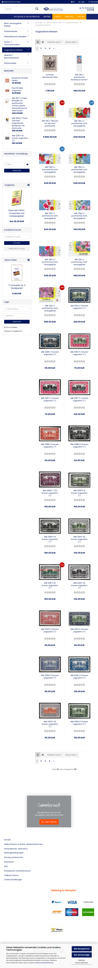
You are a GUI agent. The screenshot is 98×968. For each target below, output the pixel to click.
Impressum (9, 862)
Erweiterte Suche (17, 249)
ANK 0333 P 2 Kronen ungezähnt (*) (50, 630)
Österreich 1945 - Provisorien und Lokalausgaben (16, 213)
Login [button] (81, 2)
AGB (6, 866)
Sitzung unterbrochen (13, 857)
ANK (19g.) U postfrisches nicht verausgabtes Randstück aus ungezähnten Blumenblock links (79, 216)
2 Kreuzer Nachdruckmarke (49, 75)
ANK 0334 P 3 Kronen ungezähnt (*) (79, 630)
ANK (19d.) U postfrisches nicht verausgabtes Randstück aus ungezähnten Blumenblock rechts (50, 169)
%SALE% (57, 16)
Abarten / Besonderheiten (11, 56)
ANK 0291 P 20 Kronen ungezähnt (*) (79, 539)
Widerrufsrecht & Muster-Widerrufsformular (23, 844)
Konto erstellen (10, 327)
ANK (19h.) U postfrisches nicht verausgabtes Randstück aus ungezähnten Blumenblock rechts (50, 262)
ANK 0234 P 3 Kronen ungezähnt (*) (79, 306)
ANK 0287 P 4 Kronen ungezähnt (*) (79, 353)
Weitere (46, 16)
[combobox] (54, 42)
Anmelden (17, 170)
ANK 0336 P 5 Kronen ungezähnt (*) (50, 676)
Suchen (80, 16)
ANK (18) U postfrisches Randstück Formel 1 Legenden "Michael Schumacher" (79, 77)
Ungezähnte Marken (13, 50)
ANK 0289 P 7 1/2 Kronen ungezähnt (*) (50, 493)
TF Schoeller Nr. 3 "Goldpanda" (16, 287)
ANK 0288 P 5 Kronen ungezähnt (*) (50, 445)
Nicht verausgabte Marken (13, 24)
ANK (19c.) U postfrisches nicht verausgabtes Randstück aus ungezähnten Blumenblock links (79, 123)
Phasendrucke (10, 31)
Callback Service (11, 875)
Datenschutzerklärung (44, 963)
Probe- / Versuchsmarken (12, 43)
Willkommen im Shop (11, 2)
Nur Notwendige (82, 955)
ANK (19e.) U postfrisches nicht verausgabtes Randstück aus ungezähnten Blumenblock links (79, 169)
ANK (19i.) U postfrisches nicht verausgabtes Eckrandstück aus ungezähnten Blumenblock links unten (79, 262)
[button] (73, 2)
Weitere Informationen (81, 961)
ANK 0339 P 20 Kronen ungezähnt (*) (50, 724)
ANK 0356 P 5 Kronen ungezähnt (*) (79, 722)
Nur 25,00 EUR (17, 221)
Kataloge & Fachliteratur (27, 16)
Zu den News (49, 821)
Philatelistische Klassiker (15, 36)
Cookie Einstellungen (13, 879)
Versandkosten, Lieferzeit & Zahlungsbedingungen (16, 850)
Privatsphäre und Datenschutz (17, 871)
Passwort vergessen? (13, 331)
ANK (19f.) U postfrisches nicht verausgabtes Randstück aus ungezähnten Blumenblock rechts (50, 216)
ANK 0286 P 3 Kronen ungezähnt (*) (50, 353)
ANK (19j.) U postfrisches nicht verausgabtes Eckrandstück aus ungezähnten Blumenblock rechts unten (50, 308)
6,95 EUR (16, 293)
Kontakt (7, 839)
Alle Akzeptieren (82, 949)
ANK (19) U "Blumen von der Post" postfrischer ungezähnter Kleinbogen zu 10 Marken (50, 123)
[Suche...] (37, 9)
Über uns (69, 16)
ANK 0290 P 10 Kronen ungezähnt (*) (79, 493)
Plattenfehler (10, 63)
